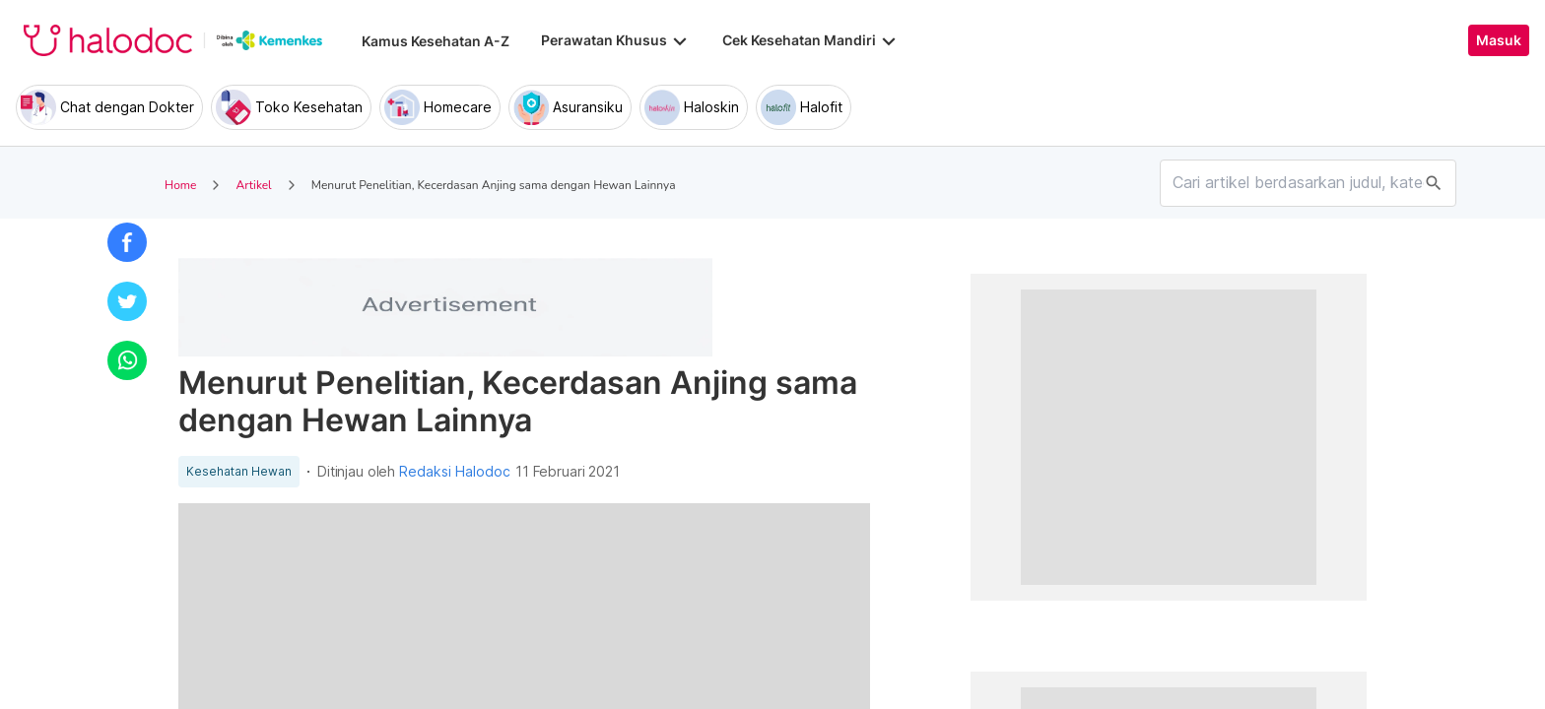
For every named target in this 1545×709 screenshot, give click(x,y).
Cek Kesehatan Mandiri (811, 40)
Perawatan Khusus (616, 40)
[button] (127, 242)
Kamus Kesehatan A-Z (435, 40)
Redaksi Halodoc (454, 472)
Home (180, 185)
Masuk (1498, 40)
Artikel (253, 185)
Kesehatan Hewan (239, 472)
